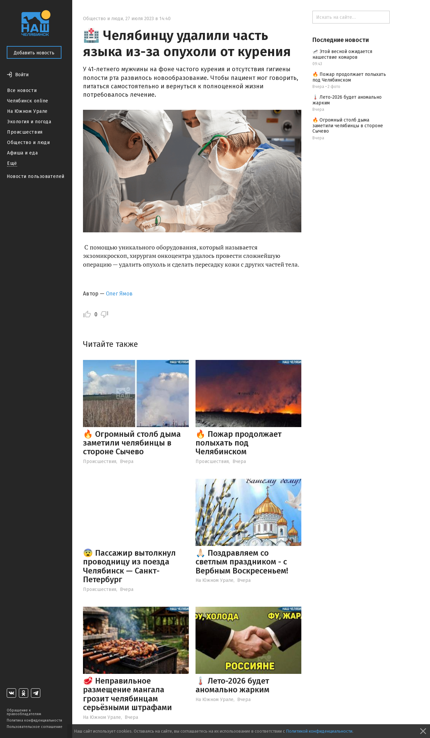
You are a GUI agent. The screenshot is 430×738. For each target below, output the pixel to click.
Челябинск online (27, 101)
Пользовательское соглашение (34, 727)
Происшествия (25, 132)
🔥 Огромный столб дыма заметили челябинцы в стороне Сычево (132, 443)
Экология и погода (29, 122)
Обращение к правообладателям (24, 712)
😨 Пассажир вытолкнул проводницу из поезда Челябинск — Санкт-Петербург (129, 566)
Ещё (12, 163)
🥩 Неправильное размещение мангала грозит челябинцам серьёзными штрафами (127, 694)
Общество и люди (28, 142)
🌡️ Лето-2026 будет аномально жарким (232, 685)
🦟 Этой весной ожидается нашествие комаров (342, 54)
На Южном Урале (27, 111)
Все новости (22, 90)
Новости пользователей (35, 176)
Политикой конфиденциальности (319, 731)
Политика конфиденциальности (34, 720)
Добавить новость (34, 53)
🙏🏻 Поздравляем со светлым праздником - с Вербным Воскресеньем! (242, 561)
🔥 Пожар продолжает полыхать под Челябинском (239, 443)
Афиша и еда (22, 153)
